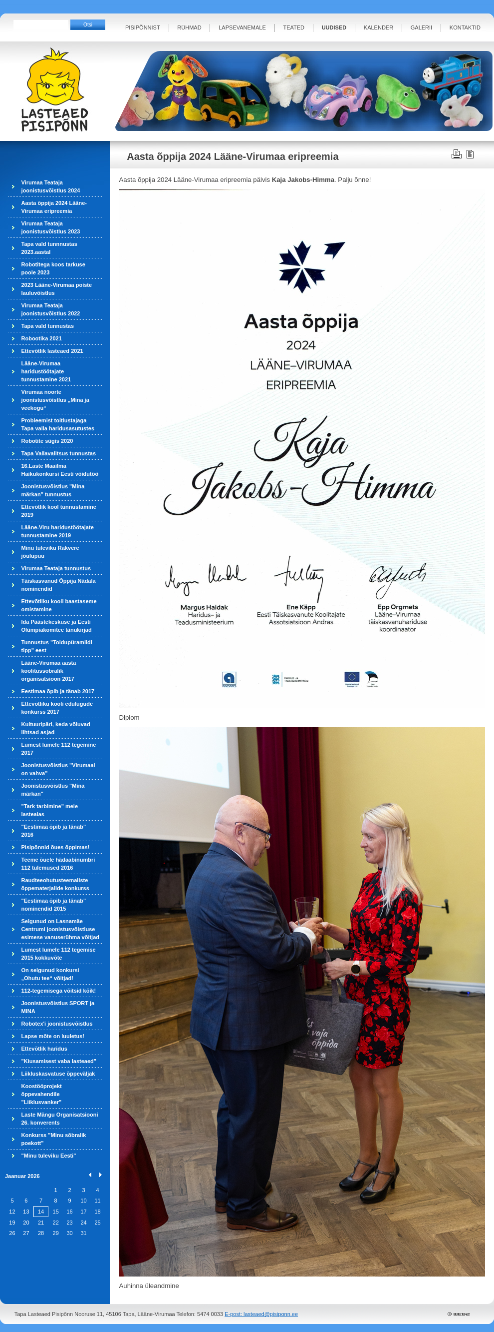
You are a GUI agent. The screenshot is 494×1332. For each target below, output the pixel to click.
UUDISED (334, 27)
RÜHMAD (189, 27)
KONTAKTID (465, 27)
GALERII (421, 27)
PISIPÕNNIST (142, 27)
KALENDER (378, 27)
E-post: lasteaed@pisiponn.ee (261, 1314)
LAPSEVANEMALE (242, 27)
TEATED (293, 27)
